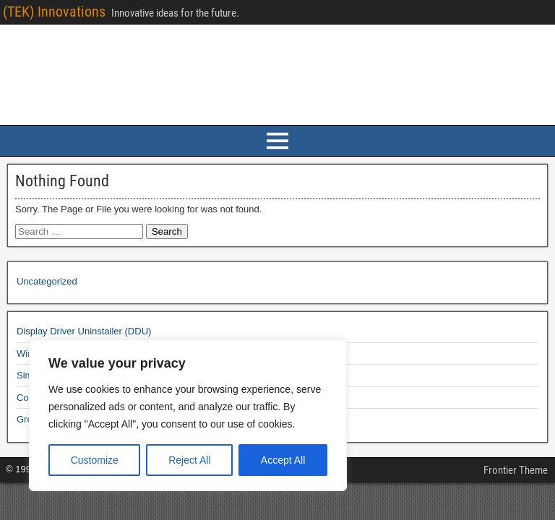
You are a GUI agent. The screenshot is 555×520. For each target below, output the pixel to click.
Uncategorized (47, 281)
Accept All (283, 460)
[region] (188, 415)
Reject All (189, 460)
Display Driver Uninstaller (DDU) (84, 331)
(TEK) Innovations (54, 11)
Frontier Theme (515, 470)
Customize (95, 460)
